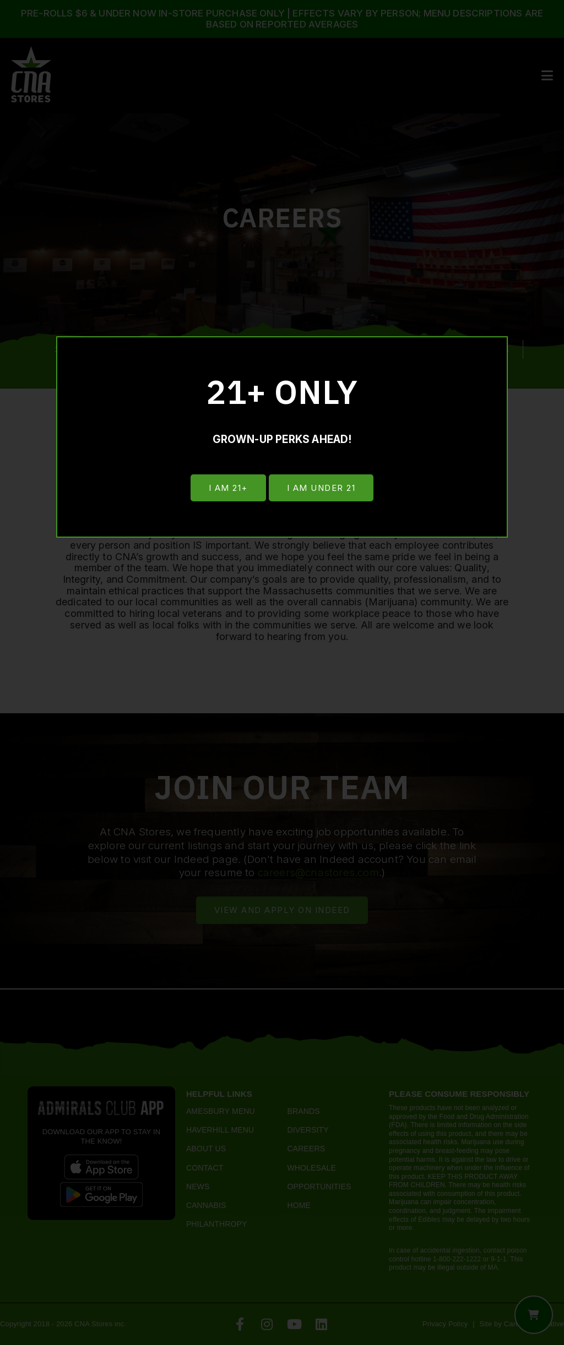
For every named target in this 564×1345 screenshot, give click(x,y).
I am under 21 (322, 488)
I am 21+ (227, 488)
